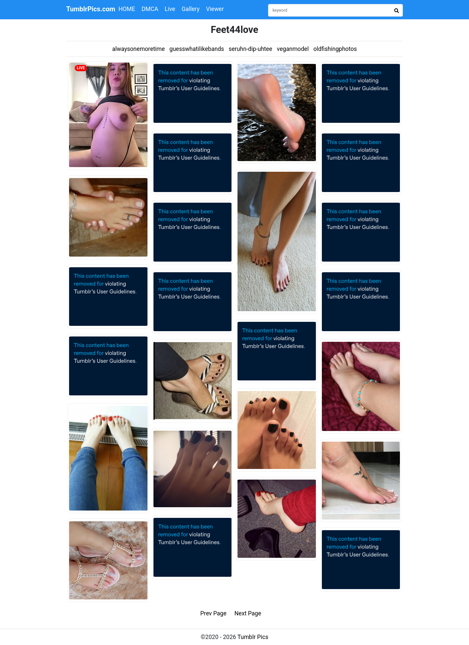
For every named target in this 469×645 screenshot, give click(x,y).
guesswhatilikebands (196, 49)
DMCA (149, 9)
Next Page (247, 613)
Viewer (215, 9)
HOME (127, 9)
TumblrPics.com (90, 9)
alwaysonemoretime (138, 49)
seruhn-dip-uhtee (250, 49)
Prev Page (213, 613)
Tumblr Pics (252, 637)
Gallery (191, 9)
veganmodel (293, 49)
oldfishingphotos (335, 49)
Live (170, 9)
